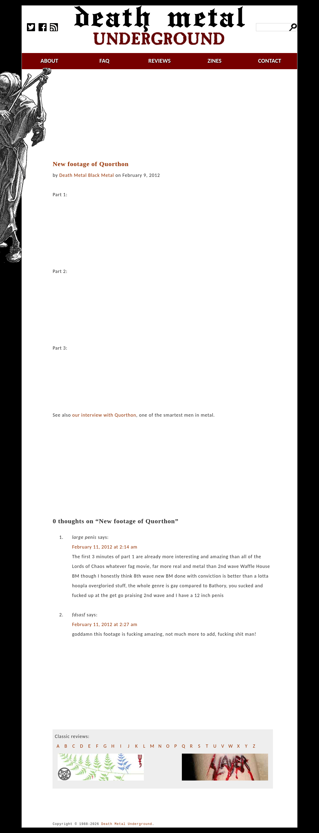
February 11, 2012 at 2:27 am (104, 624)
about (49, 60)
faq (104, 60)
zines (214, 60)
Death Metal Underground (126, 824)
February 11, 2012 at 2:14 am (104, 547)
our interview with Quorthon (104, 415)
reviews (159, 60)
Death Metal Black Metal (86, 175)
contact (269, 60)
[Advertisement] (166, 115)
